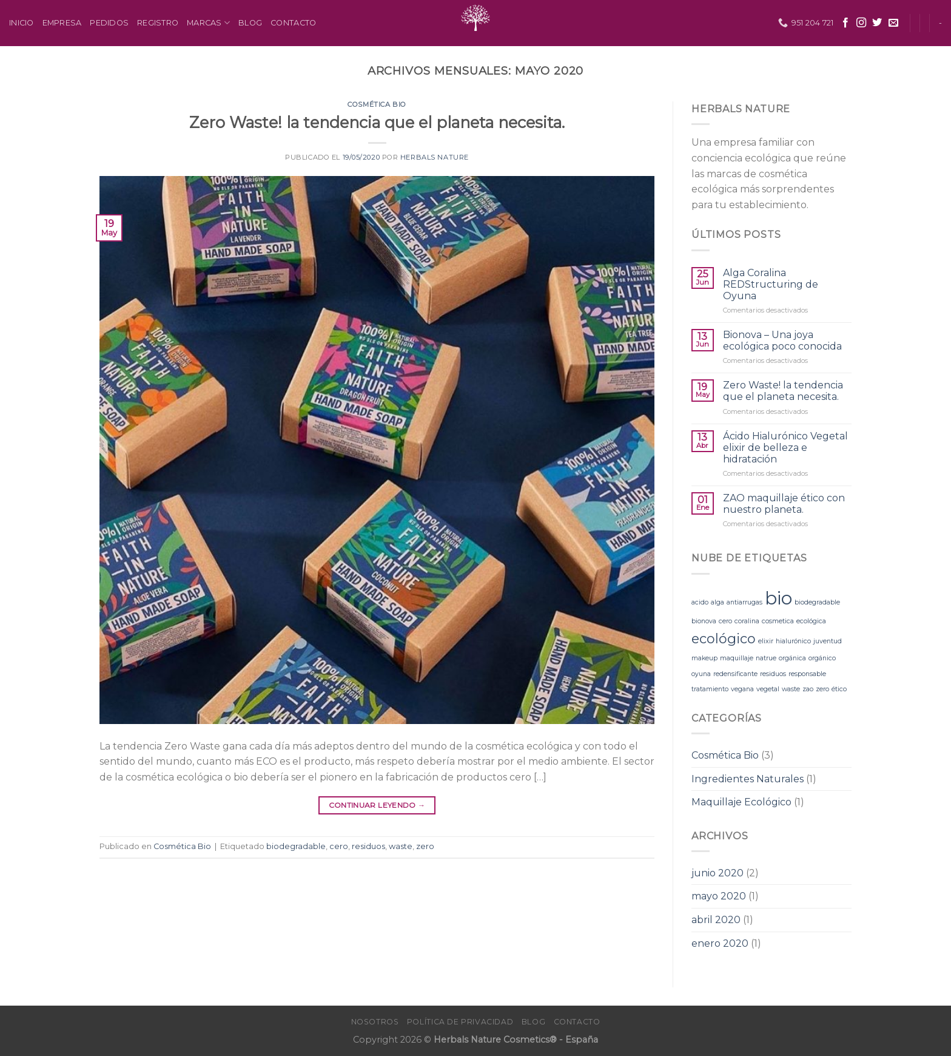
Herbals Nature (434, 157)
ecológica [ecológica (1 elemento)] (811, 621)
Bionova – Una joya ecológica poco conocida (782, 340)
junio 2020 (717, 873)
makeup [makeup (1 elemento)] (704, 658)
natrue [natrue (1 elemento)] (766, 658)
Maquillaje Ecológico (741, 802)
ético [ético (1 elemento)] (839, 689)
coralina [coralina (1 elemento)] (746, 621)
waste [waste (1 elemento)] (791, 689)
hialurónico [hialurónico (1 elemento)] (793, 641)
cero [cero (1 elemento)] (725, 621)
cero (338, 846)
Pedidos (109, 22)
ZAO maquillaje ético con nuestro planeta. (784, 503)
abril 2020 (716, 920)
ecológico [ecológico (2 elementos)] (723, 638)
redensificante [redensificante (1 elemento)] (735, 674)
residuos (368, 846)
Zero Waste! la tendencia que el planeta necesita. (377, 122)
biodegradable (296, 846)
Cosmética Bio (377, 104)
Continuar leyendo (377, 805)
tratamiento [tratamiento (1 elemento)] (709, 689)
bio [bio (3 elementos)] (778, 598)
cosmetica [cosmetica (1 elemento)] (778, 621)
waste (400, 846)
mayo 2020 (718, 896)
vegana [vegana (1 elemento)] (742, 689)
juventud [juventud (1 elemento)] (827, 641)
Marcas (208, 23)
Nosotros (375, 1021)
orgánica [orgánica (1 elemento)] (792, 658)
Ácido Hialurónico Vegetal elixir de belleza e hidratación (785, 447)
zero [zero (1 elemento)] (822, 689)
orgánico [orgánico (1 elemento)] (822, 658)
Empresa (62, 22)
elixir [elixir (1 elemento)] (765, 641)
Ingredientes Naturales (747, 779)
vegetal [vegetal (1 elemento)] (767, 689)
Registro (157, 22)
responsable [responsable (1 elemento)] (807, 674)
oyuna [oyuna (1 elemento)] (701, 674)
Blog (250, 22)
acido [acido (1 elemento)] (699, 602)
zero (425, 846)
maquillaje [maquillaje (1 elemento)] (736, 658)
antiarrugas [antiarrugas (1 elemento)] (744, 602)
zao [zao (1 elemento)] (807, 689)
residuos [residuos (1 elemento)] (773, 674)
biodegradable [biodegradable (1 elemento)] (817, 602)
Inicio (21, 22)
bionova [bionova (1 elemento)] (703, 621)
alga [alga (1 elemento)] (717, 602)
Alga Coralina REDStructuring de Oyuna (770, 284)
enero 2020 (719, 943)
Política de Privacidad (460, 1021)
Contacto (293, 22)
